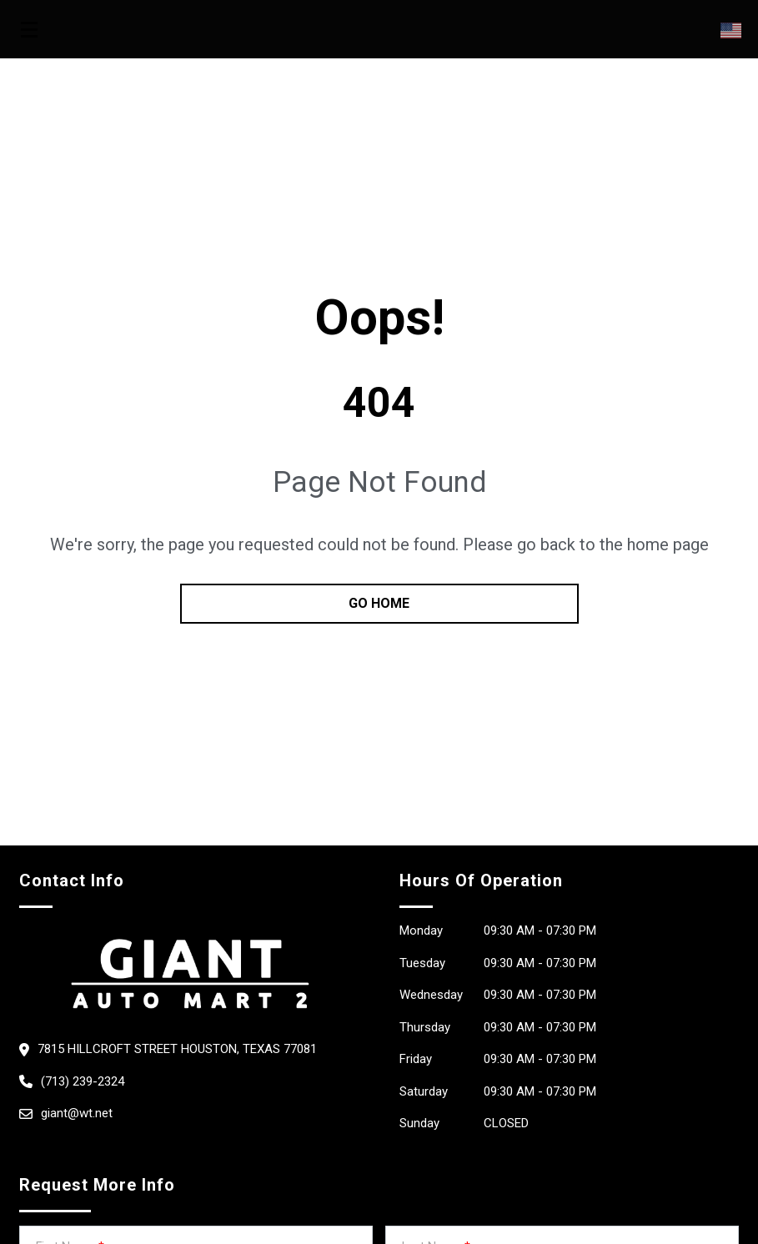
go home (379, 603)
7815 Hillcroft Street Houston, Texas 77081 (177, 1048)
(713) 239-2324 (82, 1081)
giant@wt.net (77, 1113)
